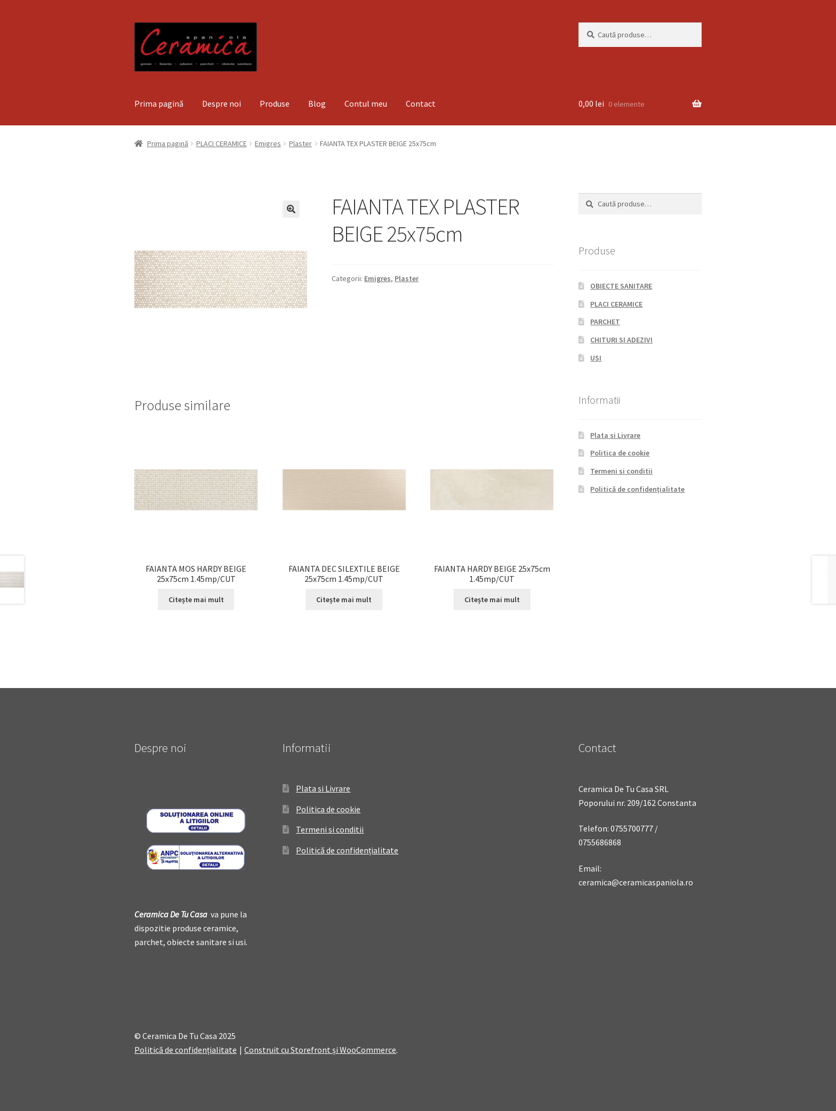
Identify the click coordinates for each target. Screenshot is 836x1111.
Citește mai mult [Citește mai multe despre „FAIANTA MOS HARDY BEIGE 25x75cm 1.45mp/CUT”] (196, 599)
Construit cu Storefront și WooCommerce (320, 1049)
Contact (421, 103)
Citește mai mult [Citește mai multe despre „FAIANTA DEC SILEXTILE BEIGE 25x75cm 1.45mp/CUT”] (344, 599)
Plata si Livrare (615, 435)
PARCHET (605, 321)
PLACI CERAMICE (221, 143)
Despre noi (221, 103)
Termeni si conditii (621, 471)
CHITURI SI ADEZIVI (621, 340)
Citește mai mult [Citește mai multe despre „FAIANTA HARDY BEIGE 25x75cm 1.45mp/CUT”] (492, 599)
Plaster (300, 143)
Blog (317, 103)
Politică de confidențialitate (637, 489)
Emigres (268, 143)
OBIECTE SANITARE (621, 286)
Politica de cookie (619, 453)
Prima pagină (158, 103)
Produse (275, 103)
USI (595, 358)
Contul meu (365, 103)
